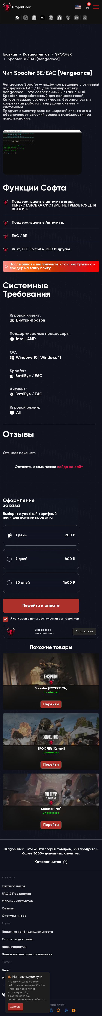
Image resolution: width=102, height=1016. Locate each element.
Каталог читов (36, 54)
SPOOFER (63, 54)
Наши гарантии (14, 947)
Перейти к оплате (41, 606)
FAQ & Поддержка (16, 894)
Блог (5, 970)
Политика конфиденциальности (27, 932)
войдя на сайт (70, 467)
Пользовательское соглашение (27, 954)
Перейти (51, 704)
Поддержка (84, 631)
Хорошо (15, 1006)
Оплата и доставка (17, 939)
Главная (10, 54)
